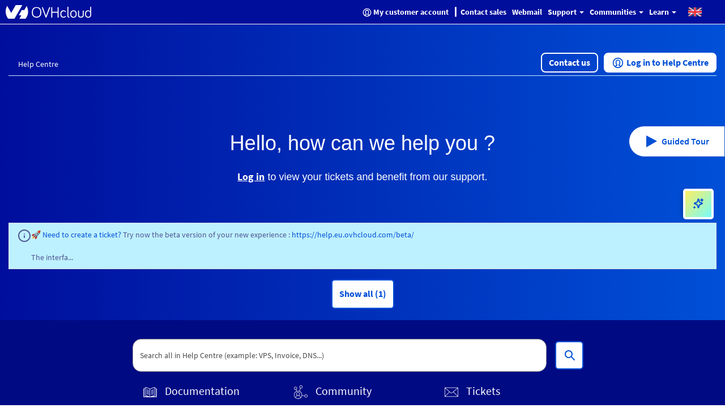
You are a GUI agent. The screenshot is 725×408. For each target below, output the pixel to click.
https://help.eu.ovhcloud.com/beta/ (353, 235)
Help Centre (38, 64)
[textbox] (340, 355)
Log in (251, 176)
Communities (616, 12)
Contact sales (483, 12)
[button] (695, 11)
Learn (662, 12)
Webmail (527, 12)
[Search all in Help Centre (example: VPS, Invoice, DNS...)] (569, 355)
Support (566, 12)
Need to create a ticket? (82, 235)
